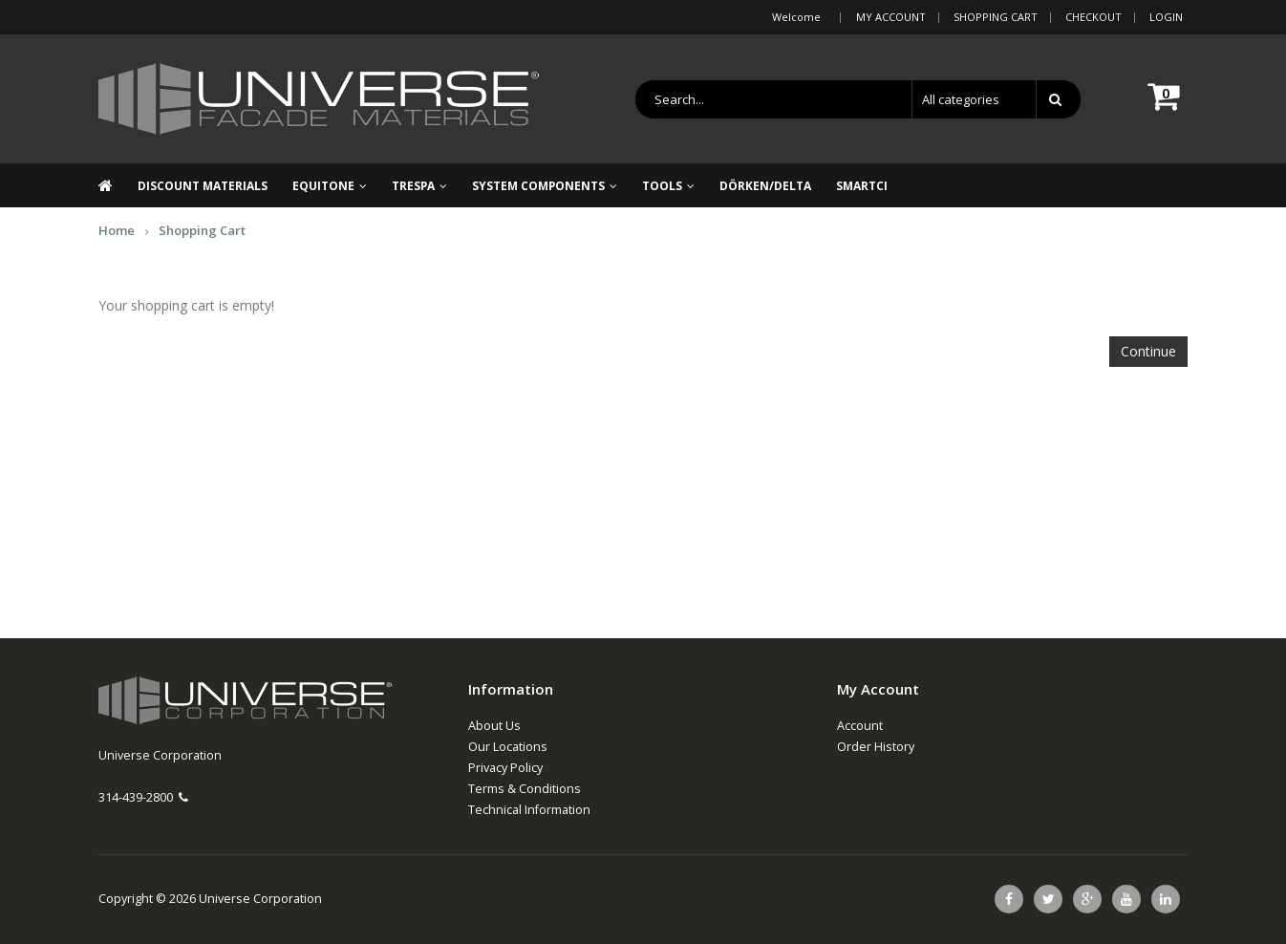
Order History (875, 747)
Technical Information (529, 810)
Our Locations (507, 747)
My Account (891, 17)
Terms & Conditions (524, 789)
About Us (494, 726)
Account (860, 726)
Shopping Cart (996, 17)
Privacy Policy (505, 768)
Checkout (1093, 17)
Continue (1148, 351)
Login (1166, 17)
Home (116, 230)
